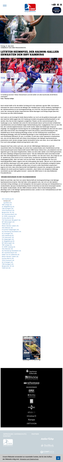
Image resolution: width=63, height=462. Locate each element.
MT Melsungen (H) (8, 222)
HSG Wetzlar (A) (7, 228)
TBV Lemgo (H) (7, 245)
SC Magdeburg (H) (8, 241)
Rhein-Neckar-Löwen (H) (10, 226)
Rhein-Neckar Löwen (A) (10, 256)
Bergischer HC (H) (8, 212)
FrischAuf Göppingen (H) (10, 229)
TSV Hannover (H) (8, 237)
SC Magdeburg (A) (8, 206)
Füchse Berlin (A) (8, 218)
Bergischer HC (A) (8, 266)
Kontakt (7, 436)
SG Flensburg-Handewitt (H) (11, 231)
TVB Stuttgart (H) (7, 264)
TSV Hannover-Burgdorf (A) (11, 220)
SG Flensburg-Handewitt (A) (11, 251)
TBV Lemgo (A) (7, 205)
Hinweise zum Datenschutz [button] (29, 459)
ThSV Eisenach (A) (8, 260)
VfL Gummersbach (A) (9, 214)
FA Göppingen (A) (8, 239)
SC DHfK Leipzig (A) (8, 247)
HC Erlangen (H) (7, 262)
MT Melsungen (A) (8, 243)
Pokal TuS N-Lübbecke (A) (10, 254)
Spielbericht (7, 203)
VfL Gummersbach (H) (9, 252)
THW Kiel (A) (6, 224)
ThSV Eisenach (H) (8, 210)
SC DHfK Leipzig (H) (8, 216)
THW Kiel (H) (6, 268)
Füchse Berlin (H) (8, 258)
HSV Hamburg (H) (8, 199)
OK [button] (58, 458)
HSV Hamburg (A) (8, 235)
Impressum (8, 434)
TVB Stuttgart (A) (7, 208)
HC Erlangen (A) (7, 233)
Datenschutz (20, 434)
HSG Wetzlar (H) (7, 249)
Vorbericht (7, 201)
